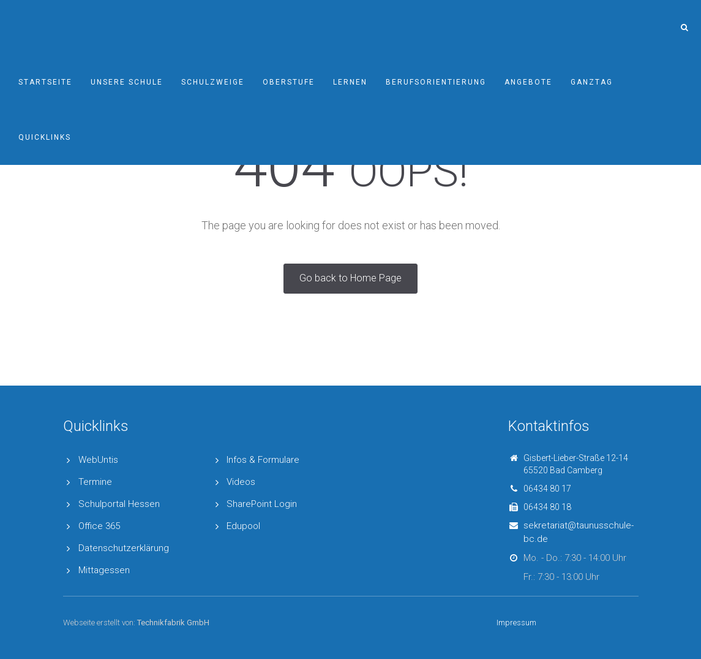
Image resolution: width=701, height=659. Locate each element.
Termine (95, 481)
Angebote (528, 82)
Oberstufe (289, 82)
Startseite (45, 82)
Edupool (243, 525)
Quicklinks (44, 137)
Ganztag (592, 82)
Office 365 (99, 525)
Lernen (350, 82)
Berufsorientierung (436, 82)
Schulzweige (212, 82)
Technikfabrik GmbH (173, 622)
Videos (241, 481)
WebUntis (98, 459)
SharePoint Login (262, 503)
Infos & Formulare (263, 459)
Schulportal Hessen (119, 503)
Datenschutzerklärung (123, 548)
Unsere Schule (127, 82)
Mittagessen (104, 570)
